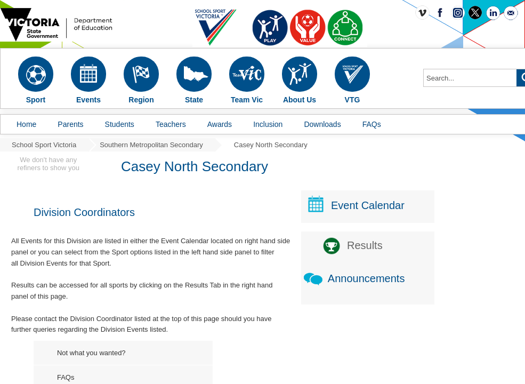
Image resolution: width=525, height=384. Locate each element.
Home (26, 124)
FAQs (371, 124)
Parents (70, 124)
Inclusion (267, 124)
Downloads (322, 124)
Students (119, 124)
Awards (219, 124)
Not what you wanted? (91, 353)
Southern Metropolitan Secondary (151, 145)
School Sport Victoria (44, 145)
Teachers (171, 124)
